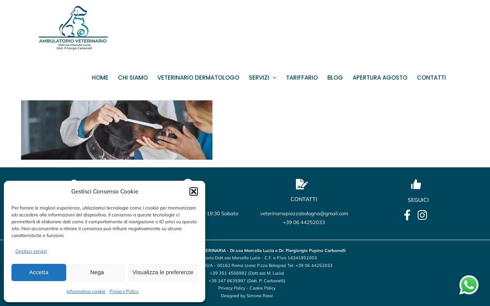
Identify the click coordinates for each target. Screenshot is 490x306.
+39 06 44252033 (304, 222)
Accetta (38, 272)
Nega (97, 272)
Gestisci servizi (31, 251)
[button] (194, 191)
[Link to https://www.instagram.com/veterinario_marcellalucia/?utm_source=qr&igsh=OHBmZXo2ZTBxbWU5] (422, 215)
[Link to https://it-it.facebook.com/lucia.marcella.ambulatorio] (407, 215)
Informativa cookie (86, 291)
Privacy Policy (124, 291)
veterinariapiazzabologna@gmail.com (304, 213)
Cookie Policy (263, 288)
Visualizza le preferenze (162, 272)
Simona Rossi (260, 295)
